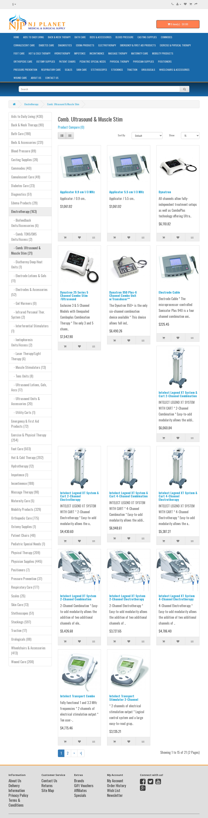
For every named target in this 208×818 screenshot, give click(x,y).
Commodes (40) (21, 168)
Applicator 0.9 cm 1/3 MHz (77, 192)
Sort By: (122, 135)
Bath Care (80, 37)
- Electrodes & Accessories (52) (29, 292)
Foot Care (19, 53)
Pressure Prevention (25, 69)
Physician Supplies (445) (26, 561)
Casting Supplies (147, 37)
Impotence (80, 53)
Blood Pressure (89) (23, 151)
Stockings (117, 69)
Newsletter (115, 795)
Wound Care (20, 77)
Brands (79, 780)
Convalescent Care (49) (25, 177)
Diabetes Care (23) (23, 185)
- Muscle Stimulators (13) (28, 367)
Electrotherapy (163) (24, 211)
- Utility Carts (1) (23, 412)
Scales (68, 69)
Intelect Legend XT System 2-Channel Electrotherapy (127, 597)
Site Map (47, 790)
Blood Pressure (124, 37)
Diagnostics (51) (21, 194)
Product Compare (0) (71, 127)
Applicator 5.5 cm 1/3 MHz (126, 192)
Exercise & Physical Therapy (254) (28, 438)
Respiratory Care (51, 69)
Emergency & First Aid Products (138, 45)
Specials (80, 795)
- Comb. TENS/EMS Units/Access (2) (24, 237)
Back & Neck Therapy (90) (27, 125)
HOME (16, 37)
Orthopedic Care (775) (25, 518)
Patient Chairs (67, 61)
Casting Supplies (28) (24, 159)
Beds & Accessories (101, 37)
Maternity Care (139, 53)
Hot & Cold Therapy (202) (27, 457)
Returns (47, 785)
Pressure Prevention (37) (26, 578)
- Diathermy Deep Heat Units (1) (26, 264)
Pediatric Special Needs (93, 61)
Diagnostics (65, 45)
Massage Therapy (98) (25, 492)
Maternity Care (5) (22, 500)
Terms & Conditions (16, 802)
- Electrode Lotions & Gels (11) (28, 278)
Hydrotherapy (62, 53)
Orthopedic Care (23, 61)
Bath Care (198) (21, 133)
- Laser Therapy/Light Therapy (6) (26, 356)
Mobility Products (162, 53)
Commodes (166, 37)
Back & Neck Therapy (59, 37)
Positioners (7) (20, 569)
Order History (116, 785)
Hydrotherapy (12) (22, 466)
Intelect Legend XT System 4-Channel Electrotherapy (177, 597)
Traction (132, 69)
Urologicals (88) (21, 639)
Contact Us (51, 77)
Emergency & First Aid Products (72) (25, 424)
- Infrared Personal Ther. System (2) (28, 315)
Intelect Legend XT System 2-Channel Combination (78, 597)
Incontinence (97, 53)
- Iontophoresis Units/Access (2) (22, 342)
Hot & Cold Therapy (39, 53)
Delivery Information (17, 787)
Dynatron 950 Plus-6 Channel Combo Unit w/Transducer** (123, 295)
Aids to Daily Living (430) (27, 116)
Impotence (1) (19, 474)
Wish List (113, 790)
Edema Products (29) (24, 203)
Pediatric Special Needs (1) (28, 543)
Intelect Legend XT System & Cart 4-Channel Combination (128, 494)
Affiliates (80, 790)
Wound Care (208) (22, 661)
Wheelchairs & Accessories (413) (28, 651)
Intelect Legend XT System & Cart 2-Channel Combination (178, 394)
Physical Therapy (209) (25, 552)
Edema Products (85, 45)
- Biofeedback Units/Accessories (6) (24, 223)
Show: (172, 135)
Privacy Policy (18, 795)
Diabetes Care (46, 45)
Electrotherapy (107, 45)
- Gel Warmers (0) (23, 303)
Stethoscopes (99, 69)
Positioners (165, 61)
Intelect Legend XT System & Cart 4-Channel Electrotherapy (178, 496)
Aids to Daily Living (33, 37)
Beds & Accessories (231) (27, 142)
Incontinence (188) (22, 483)
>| (81, 753)
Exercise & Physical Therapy (175, 45)
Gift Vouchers (83, 785)
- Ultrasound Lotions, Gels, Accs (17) (29, 387)
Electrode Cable (169, 292)
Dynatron (165, 192)
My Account (115, 780)
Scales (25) (18, 595)
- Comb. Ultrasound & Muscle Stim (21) (26, 250)
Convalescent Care (24, 45)
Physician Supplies (143, 61)
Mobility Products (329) (26, 509)
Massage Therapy (117, 53)
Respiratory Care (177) (25, 587)
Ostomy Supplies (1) (23, 526)
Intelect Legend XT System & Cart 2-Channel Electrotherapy (79, 496)
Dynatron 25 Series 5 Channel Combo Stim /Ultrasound (74, 295)
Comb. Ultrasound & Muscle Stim (63, 104)
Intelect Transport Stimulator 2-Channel (123, 698)
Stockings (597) (21, 621)
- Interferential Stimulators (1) (30, 328)
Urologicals (148, 69)
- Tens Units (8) (22, 376)
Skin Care (81, 69)
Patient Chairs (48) (23, 535)
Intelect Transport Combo (77, 696)
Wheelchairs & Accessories (174, 69)
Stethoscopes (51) (22, 613)
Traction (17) (19, 630)
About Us (36, 77)
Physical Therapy (119, 61)
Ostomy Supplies (45, 61)
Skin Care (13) (19, 604)
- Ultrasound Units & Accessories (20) (25, 401)
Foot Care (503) (21, 448)
